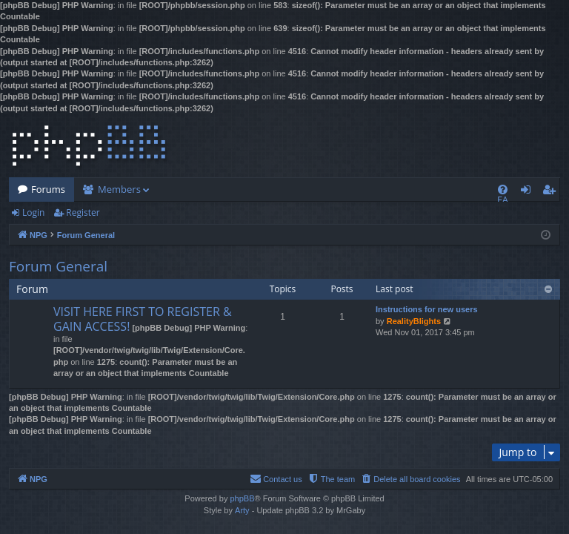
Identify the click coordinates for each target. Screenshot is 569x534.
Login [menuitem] (528, 192)
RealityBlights (414, 321)
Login (33, 212)
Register (82, 212)
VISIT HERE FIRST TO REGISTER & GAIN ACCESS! (142, 318)
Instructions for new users (427, 309)
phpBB (242, 498)
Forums (48, 189)
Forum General (58, 266)
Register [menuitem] (552, 192)
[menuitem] (502, 189)
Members (119, 189)
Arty (242, 510)
